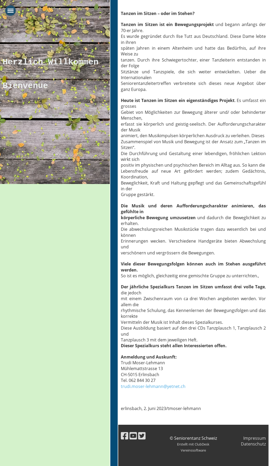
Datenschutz (253, 444)
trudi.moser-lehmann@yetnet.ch (153, 386)
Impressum (254, 438)
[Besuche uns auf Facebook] (124, 435)
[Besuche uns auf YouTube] (133, 435)
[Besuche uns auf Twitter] (142, 435)
